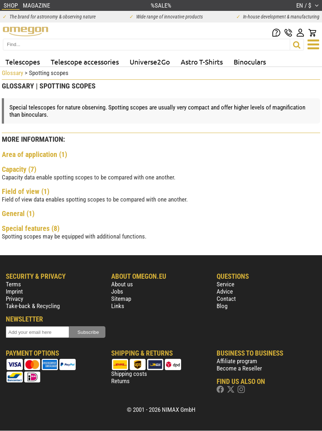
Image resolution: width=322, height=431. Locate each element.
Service (225, 284)
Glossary (12, 72)
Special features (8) (30, 228)
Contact (226, 298)
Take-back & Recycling (33, 306)
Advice (225, 291)
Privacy (14, 298)
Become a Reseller (239, 368)
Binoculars (250, 61)
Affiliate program (237, 361)
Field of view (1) (25, 191)
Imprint (14, 291)
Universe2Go (150, 61)
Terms (13, 284)
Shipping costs (129, 373)
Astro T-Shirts (202, 61)
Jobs (117, 291)
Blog (222, 306)
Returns (120, 381)
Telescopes (22, 61)
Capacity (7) (19, 169)
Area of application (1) (34, 154)
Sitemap (121, 298)
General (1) (18, 213)
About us (122, 284)
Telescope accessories (85, 61)
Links (117, 306)
